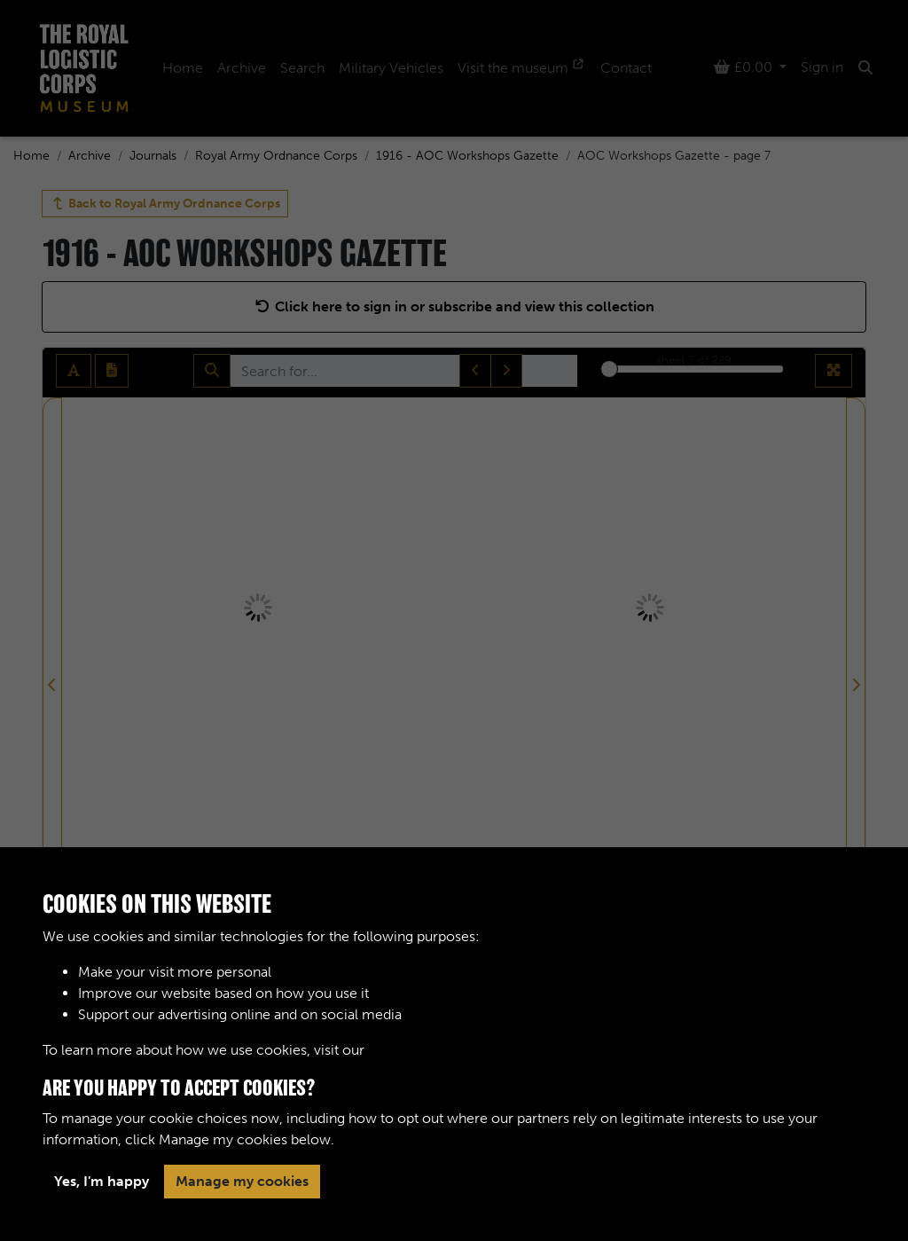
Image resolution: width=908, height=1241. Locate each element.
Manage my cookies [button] (242, 1181)
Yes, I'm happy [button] (101, 1181)
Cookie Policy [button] (413, 1049)
